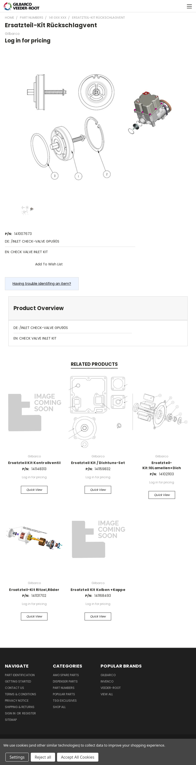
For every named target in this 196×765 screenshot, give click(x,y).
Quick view (34, 490)
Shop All (59, 707)
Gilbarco (108, 675)
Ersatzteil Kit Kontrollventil (34, 462)
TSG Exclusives (65, 700)
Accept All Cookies (77, 757)
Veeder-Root (111, 688)
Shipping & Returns (19, 707)
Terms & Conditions (20, 694)
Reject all (43, 757)
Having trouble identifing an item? (42, 283)
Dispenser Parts (65, 681)
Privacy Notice (17, 700)
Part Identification (20, 675)
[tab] (98, 308)
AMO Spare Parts (66, 675)
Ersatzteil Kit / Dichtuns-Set (98, 462)
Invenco (107, 681)
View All (107, 694)
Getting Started (18, 681)
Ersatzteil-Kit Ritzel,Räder (34, 589)
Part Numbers (64, 688)
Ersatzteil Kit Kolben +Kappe (98, 589)
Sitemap (11, 720)
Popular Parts (64, 694)
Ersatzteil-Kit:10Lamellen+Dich (161, 465)
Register (29, 713)
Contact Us (14, 688)
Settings (17, 757)
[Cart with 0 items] (180, 6)
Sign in (10, 713)
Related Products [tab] (94, 364)
